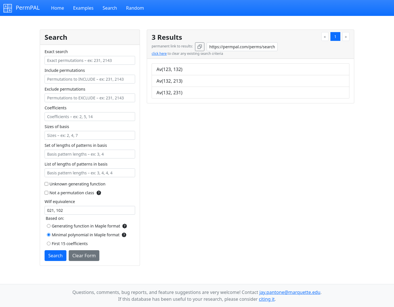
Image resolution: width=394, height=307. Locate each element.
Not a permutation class (71, 192)
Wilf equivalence (60, 201)
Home (57, 8)
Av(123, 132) (169, 69)
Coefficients (55, 107)
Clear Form (84, 255)
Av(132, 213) (169, 81)
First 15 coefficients (70, 243)
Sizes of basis (57, 126)
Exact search (56, 51)
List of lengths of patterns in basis (76, 164)
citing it (267, 299)
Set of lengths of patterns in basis (76, 145)
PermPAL (21, 8)
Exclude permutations (65, 89)
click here (159, 53)
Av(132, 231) (169, 92)
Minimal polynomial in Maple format (86, 234)
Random (135, 8)
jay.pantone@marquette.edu (289, 292)
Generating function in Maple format (86, 226)
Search (109, 8)
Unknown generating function (77, 184)
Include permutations (65, 70)
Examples (83, 8)
